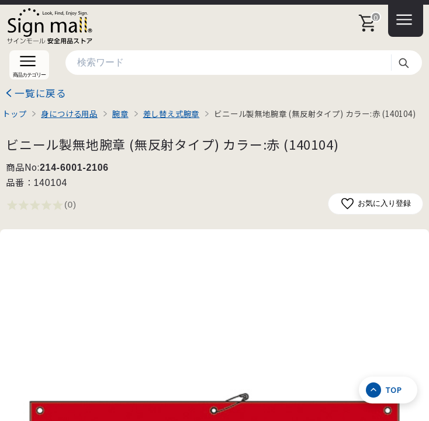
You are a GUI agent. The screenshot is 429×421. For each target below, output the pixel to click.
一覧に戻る (41, 93)
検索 (403, 62)
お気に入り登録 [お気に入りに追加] (375, 203)
